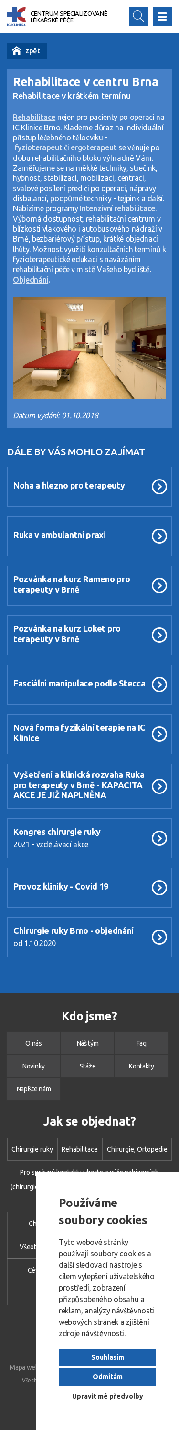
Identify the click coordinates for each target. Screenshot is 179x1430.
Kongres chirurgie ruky (57, 831)
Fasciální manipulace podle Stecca (79, 683)
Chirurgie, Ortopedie (137, 1149)
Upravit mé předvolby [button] (107, 1396)
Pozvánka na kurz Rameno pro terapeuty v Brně (71, 584)
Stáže (87, 1066)
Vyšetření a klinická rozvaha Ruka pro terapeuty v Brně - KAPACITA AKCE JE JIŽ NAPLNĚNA (78, 785)
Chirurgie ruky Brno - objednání (73, 930)
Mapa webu (26, 1367)
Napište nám (34, 1089)
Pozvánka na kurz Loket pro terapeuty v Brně (67, 633)
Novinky (16, 50)
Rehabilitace (80, 1149)
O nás (33, 1043)
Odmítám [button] (108, 1377)
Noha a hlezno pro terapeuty (69, 485)
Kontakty (141, 1066)
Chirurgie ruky (32, 1149)
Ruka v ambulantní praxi (59, 534)
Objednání (30, 279)
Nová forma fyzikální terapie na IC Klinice (79, 732)
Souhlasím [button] (107, 1357)
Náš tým (88, 1043)
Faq (141, 1043)
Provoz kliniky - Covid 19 (60, 886)
